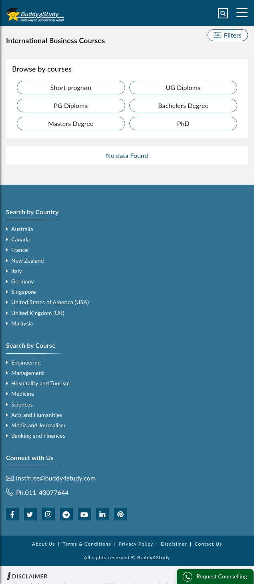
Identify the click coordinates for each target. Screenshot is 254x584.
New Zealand (27, 260)
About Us (43, 544)
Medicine (22, 393)
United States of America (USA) (50, 302)
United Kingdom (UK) (38, 312)
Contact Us (208, 544)
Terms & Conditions (86, 544)
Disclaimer (174, 544)
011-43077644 (47, 492)
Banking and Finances (38, 435)
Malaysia (22, 323)
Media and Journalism (38, 425)
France (19, 249)
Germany (22, 281)
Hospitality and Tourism (40, 383)
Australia (22, 228)
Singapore (23, 291)
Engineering (26, 362)
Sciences (22, 404)
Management (27, 372)
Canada (20, 239)
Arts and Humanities (36, 414)
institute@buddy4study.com (56, 478)
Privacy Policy (136, 544)
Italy (16, 270)
